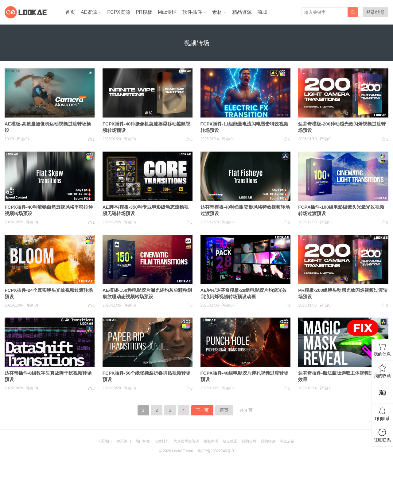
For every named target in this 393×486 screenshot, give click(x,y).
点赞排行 (161, 441)
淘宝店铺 (287, 441)
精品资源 (242, 12)
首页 (70, 12)
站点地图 (230, 441)
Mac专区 (167, 12)
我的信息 (249, 441)
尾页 (224, 410)
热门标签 (142, 441)
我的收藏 (268, 441)
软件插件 (192, 12)
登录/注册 (375, 12)
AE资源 (89, 12)
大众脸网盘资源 (186, 441)
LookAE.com (182, 451)
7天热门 (105, 441)
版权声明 (211, 441)
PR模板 (144, 12)
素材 (217, 12)
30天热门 (123, 441)
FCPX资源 (118, 12)
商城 (262, 12)
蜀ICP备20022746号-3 (215, 451)
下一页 (202, 410)
